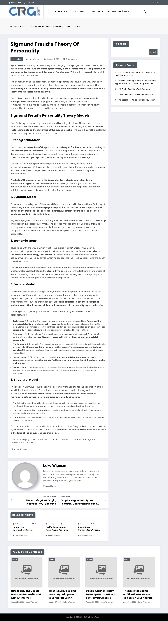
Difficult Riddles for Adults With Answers (136, 94)
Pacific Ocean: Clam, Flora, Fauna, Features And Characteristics (57, 528)
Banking (97, 11)
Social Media (79, 11)
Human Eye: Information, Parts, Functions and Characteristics (22, 528)
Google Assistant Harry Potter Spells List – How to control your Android (101, 594)
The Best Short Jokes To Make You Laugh (136, 100)
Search (121, 43)
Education (17, 59)
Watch (14, 560)
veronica (83, 524)
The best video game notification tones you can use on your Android (138, 594)
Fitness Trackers (118, 11)
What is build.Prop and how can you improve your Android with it (62, 594)
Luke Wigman (34, 59)
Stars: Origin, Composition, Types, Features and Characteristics (88, 528)
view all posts (49, 486)
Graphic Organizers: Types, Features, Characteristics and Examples (79, 502)
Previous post (49, 497)
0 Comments (71, 59)
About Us (61, 11)
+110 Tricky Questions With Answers (134, 89)
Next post (65, 497)
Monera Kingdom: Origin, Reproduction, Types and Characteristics (41, 502)
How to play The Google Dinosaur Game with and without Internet (26, 594)
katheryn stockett (22, 524)
